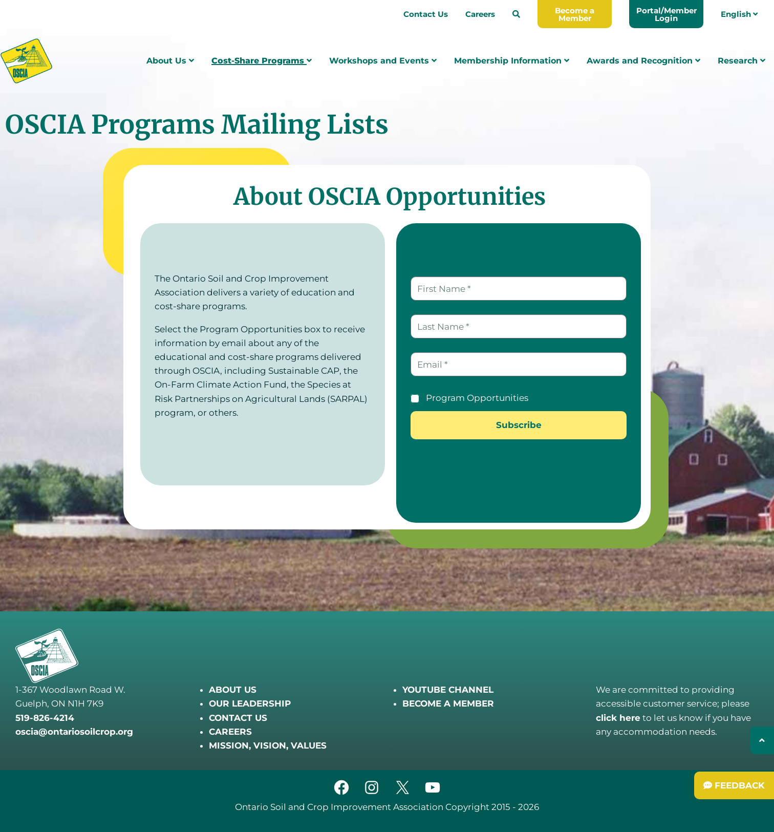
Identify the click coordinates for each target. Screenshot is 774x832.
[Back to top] (762, 740)
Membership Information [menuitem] (511, 61)
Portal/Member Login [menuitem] (666, 14)
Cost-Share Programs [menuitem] (261, 61)
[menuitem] (516, 14)
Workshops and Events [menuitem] (383, 61)
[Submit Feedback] (734, 785)
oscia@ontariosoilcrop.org (74, 732)
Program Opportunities (477, 398)
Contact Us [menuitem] (425, 14)
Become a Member (574, 14)
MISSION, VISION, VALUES (268, 745)
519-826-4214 (44, 718)
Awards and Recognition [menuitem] (643, 61)
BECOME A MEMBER (448, 703)
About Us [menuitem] (170, 61)
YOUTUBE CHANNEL (447, 690)
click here (618, 718)
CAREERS (230, 732)
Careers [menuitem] (480, 14)
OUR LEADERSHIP (250, 703)
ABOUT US (232, 690)
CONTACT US (238, 718)
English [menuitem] (739, 14)
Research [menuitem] (741, 61)
